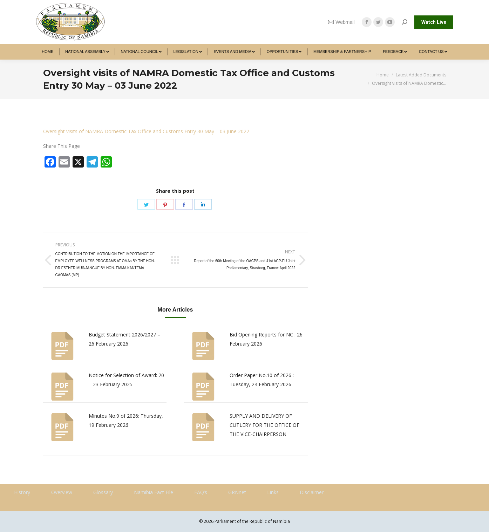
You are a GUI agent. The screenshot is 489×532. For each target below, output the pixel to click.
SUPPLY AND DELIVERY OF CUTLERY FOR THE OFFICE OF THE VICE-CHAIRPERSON (264, 424)
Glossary (103, 492)
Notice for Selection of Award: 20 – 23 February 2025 (126, 380)
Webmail (341, 22)
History (22, 492)
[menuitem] (48, 51)
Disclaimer (312, 492)
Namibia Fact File (153, 492)
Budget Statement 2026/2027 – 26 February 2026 (124, 339)
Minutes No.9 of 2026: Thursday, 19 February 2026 (126, 420)
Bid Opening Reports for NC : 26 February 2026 (266, 339)
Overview (61, 492)
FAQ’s (200, 492)
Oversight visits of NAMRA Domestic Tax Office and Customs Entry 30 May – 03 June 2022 (146, 131)
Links (273, 492)
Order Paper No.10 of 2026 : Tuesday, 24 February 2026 (262, 380)
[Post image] (62, 346)
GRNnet (237, 492)
